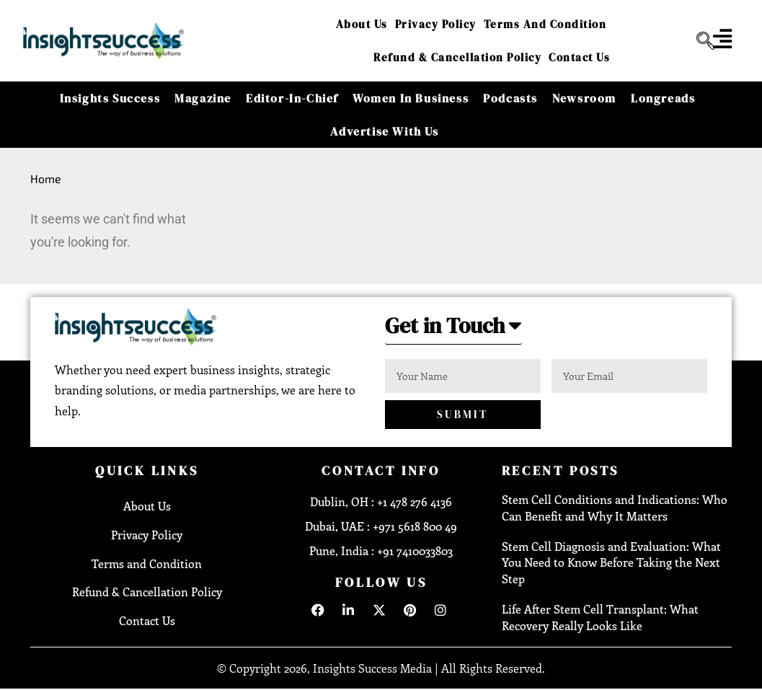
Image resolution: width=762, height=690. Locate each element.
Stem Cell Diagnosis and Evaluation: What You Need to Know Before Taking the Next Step (611, 562)
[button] (453, 330)
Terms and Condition (545, 24)
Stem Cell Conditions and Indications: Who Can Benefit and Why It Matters (614, 507)
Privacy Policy (436, 24)
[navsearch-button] (700, 41)
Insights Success (110, 98)
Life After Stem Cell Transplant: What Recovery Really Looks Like (600, 616)
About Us (362, 24)
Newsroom (584, 98)
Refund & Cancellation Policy (457, 57)
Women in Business (411, 98)
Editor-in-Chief (292, 98)
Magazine (202, 98)
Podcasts (510, 98)
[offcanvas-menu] (722, 39)
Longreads (663, 98)
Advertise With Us (384, 131)
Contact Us (579, 57)
